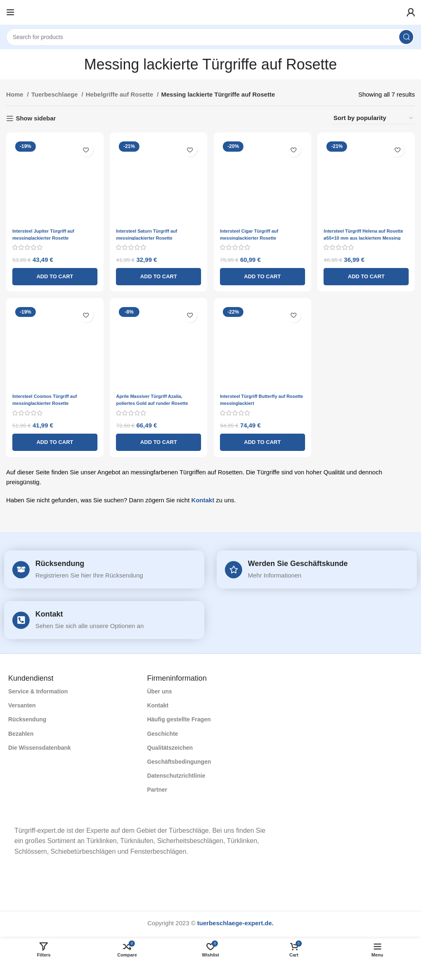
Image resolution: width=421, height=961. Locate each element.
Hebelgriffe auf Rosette (120, 94)
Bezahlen (20, 731)
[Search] (210, 37)
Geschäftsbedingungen (179, 759)
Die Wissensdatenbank (39, 745)
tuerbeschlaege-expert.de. (235, 920)
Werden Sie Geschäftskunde (298, 561)
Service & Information (38, 689)
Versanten (22, 703)
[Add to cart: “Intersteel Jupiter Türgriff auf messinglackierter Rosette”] (52, 272)
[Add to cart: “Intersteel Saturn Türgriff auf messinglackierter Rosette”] (158, 272)
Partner (157, 787)
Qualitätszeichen (170, 745)
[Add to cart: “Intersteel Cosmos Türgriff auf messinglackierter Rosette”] (52, 439)
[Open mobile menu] (10, 12)
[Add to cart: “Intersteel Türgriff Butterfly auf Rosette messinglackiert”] (263, 439)
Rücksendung (59, 561)
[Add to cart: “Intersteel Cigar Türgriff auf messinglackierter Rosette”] (263, 272)
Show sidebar (36, 118)
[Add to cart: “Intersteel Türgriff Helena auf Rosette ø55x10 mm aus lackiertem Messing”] (368, 272)
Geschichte (162, 731)
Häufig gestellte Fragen (179, 717)
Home (15, 94)
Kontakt (202, 497)
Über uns (159, 689)
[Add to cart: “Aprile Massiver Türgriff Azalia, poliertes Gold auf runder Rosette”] (158, 439)
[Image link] (8, 812)
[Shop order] (374, 118)
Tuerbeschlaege (55, 94)
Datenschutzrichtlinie (176, 773)
